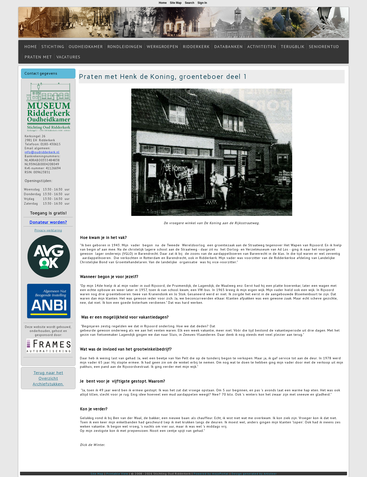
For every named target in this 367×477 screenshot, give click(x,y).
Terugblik (292, 46)
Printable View (117, 473)
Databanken (228, 46)
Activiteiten (261, 46)
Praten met (38, 57)
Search (189, 2)
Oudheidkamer (86, 46)
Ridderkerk (196, 46)
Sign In (202, 2)
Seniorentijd (324, 46)
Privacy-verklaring (48, 230)
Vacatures (68, 57)
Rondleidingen (124, 46)
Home (30, 46)
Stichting (52, 46)
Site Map (97, 473)
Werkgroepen (162, 46)
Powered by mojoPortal (211, 473)
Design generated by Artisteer (254, 473)
